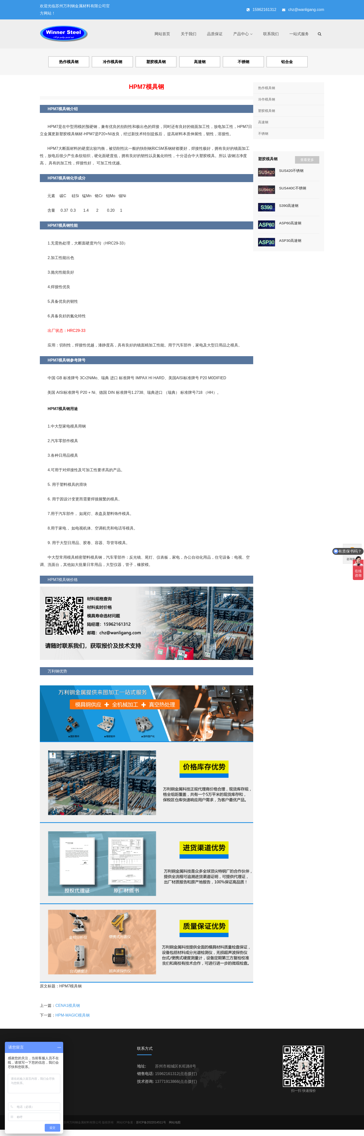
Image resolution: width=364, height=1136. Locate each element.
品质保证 (215, 34)
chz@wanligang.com (306, 10)
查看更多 (307, 160)
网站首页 (162, 34)
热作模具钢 (266, 88)
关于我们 (188, 34)
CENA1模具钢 (67, 1005)
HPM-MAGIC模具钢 (72, 1015)
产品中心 (241, 34)
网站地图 (175, 1122)
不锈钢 (263, 133)
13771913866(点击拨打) (176, 1081)
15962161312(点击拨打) (176, 1074)
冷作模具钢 (266, 99)
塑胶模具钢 (266, 111)
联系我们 (271, 34)
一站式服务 (299, 34)
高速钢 (263, 122)
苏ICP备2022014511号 (151, 1122)
